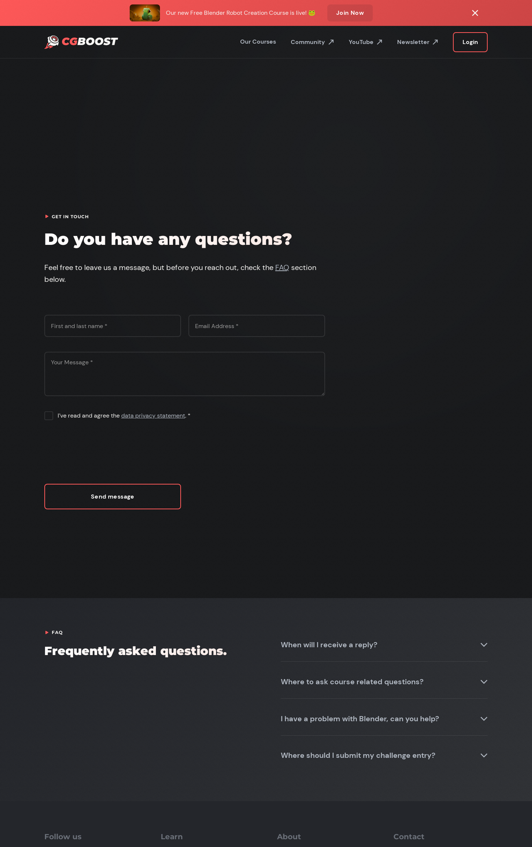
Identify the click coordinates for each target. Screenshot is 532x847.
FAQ (282, 267)
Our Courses (258, 41)
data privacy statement (153, 415)
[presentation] (100, 451)
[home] (81, 42)
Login (470, 42)
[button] (384, 645)
